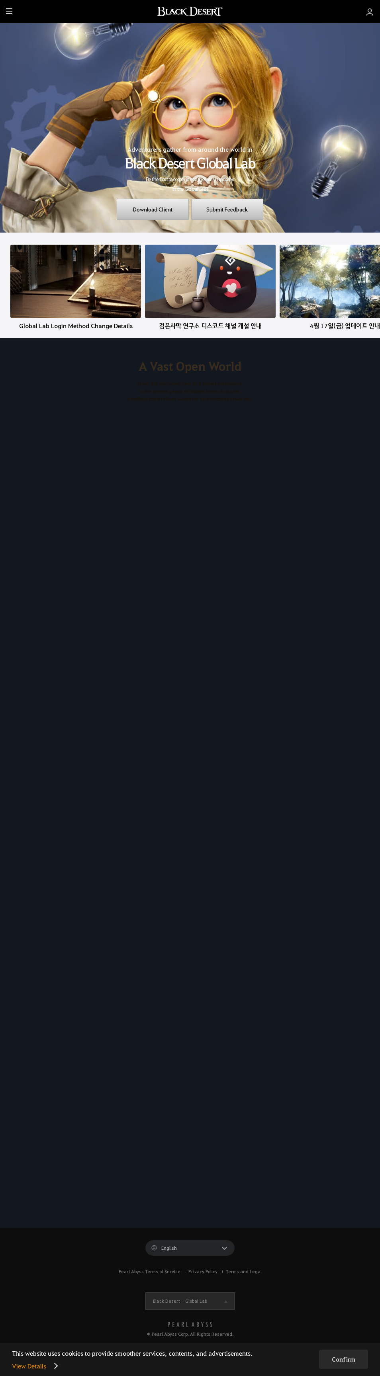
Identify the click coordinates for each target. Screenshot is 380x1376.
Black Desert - (180, 1301)
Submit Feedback (227, 209)
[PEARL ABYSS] (190, 1324)
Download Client (152, 209)
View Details (29, 1366)
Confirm (343, 1359)
